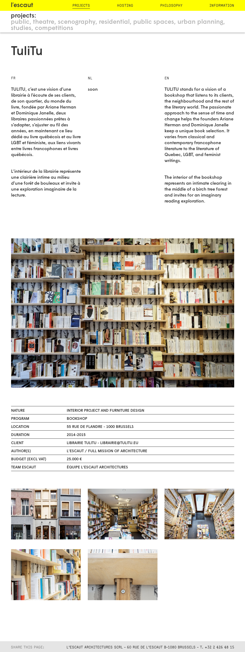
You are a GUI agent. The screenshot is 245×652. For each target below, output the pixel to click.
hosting (125, 6)
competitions (54, 28)
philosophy (171, 6)
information (221, 6)
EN (167, 78)
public (20, 22)
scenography (76, 22)
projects (81, 6)
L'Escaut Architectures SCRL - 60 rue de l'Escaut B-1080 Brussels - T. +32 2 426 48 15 (150, 647)
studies (21, 28)
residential (114, 22)
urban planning (200, 22)
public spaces (153, 22)
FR (13, 78)
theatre (43, 22)
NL (90, 78)
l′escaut (22, 5)
